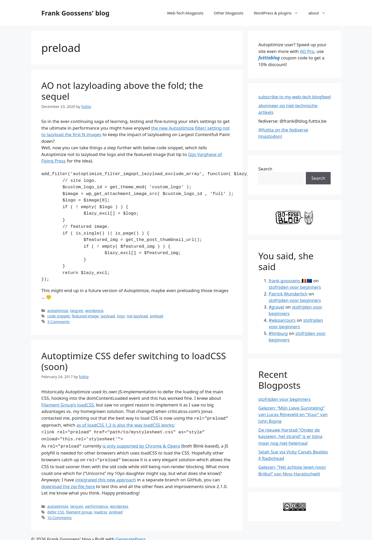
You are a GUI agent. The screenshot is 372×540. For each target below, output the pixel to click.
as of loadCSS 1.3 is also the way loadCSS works (125, 424)
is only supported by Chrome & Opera (141, 444)
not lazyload (137, 316)
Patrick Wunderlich (288, 294)
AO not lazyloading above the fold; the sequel (122, 90)
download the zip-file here (68, 484)
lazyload (108, 316)
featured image (85, 316)
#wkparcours (282, 320)
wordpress (94, 310)
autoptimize (57, 310)
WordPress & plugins (278, 13)
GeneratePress (130, 536)
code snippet (58, 316)
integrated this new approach (105, 477)
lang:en (76, 310)
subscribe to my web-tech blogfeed (294, 97)
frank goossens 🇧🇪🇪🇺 (290, 281)
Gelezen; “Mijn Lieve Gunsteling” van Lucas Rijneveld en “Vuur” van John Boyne (293, 414)
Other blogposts (228, 12)
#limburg (278, 333)
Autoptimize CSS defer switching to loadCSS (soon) (133, 361)
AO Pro (307, 51)
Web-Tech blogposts (185, 12)
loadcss (100, 509)
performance (96, 503)
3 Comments (58, 321)
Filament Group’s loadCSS (67, 405)
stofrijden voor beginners (295, 287)
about (319, 13)
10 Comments (59, 515)
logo (121, 316)
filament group (79, 509)
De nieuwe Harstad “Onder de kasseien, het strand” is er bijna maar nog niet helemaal (290, 436)
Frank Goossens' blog (75, 13)
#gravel (276, 307)
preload (156, 316)
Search (265, 169)
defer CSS (55, 509)
